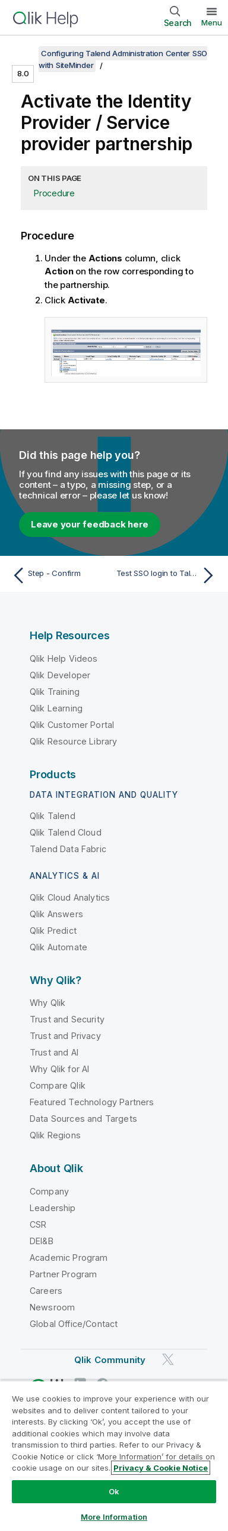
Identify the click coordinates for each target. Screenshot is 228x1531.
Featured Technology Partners (92, 1102)
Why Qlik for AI (59, 1069)
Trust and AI (54, 1052)
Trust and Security (67, 1019)
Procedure (54, 193)
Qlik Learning (56, 708)
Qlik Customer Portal (72, 725)
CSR (38, 1224)
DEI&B (41, 1241)
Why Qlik (47, 1003)
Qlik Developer (60, 675)
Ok (114, 1491)
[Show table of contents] (24, 53)
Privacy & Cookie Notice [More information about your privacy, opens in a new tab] (160, 1467)
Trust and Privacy (65, 1036)
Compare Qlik (58, 1085)
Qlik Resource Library (73, 741)
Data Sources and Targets (83, 1119)
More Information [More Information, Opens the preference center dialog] (114, 1517)
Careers (46, 1291)
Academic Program (69, 1257)
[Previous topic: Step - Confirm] (60, 575)
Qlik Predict (53, 930)
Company (49, 1191)
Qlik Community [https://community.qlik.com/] (109, 1359)
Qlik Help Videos (64, 658)
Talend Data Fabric (68, 849)
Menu (211, 22)
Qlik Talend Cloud (66, 832)
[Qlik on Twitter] (168, 1359)
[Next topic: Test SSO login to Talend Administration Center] (167, 575)
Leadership (53, 1208)
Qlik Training (55, 692)
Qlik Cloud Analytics (70, 897)
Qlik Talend (52, 816)
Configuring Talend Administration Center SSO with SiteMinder (123, 59)
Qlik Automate (58, 947)
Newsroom (52, 1307)
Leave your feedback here (89, 524)
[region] (114, 1455)
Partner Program (63, 1274)
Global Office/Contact (74, 1324)
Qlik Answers (56, 914)
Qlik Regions (55, 1135)
